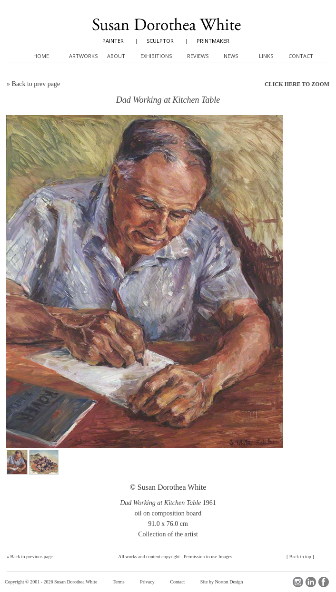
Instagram (298, 582)
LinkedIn (311, 582)
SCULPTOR (160, 40)
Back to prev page (36, 83)
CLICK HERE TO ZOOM (297, 84)
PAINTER (113, 40)
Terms (119, 581)
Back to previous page (31, 556)
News (231, 55)
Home (41, 55)
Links (266, 55)
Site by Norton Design (221, 581)
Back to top (300, 556)
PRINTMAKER (213, 40)
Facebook (323, 582)
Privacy (147, 581)
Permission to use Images (208, 556)
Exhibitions (156, 55)
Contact (177, 581)
